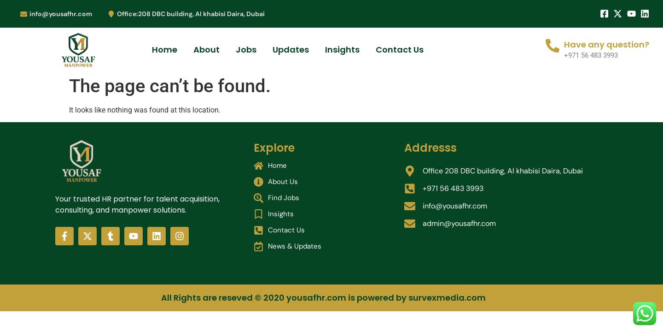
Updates (291, 49)
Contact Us (400, 49)
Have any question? (606, 44)
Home (164, 49)
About (206, 49)
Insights (342, 49)
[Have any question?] (552, 46)
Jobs (246, 49)
